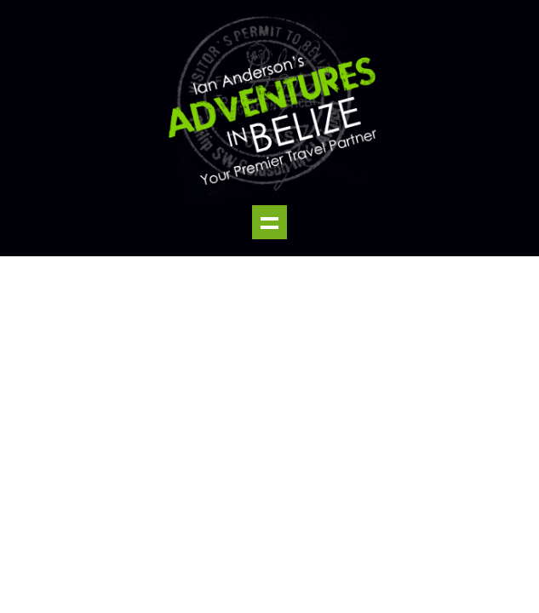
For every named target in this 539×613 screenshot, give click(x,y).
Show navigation (269, 222)
